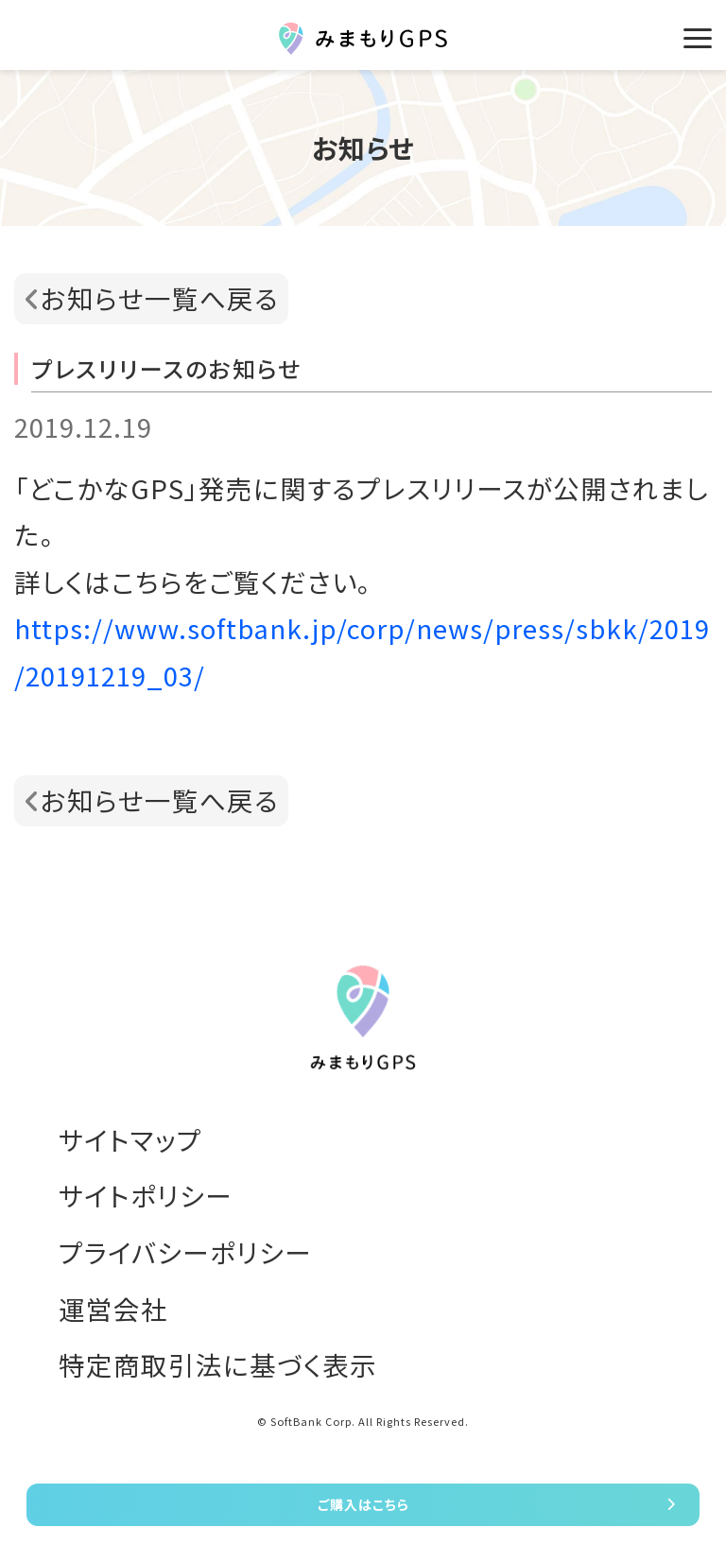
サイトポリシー (146, 1195)
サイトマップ (130, 1139)
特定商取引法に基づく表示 (218, 1364)
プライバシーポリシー (185, 1252)
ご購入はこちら (363, 1504)
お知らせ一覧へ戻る (160, 298)
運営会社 (113, 1309)
